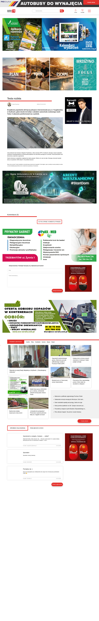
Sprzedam (26, 452)
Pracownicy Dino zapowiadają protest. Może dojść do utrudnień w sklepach (81, 382)
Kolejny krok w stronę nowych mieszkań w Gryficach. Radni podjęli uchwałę (81, 360)
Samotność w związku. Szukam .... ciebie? (36, 436)
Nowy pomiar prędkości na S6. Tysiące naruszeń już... (69, 405)
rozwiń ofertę (91, 2)
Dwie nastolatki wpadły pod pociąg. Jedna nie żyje (68, 402)
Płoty (32, 342)
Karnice (44, 342)
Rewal (52, 342)
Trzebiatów (37, 342)
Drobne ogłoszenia (17, 428)
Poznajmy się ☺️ (28, 469)
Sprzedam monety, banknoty (29, 455)
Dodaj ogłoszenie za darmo (36, 428)
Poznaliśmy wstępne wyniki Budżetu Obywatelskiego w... (70, 408)
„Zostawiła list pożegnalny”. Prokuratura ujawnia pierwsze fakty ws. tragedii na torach (38, 412)
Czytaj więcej (84, 421)
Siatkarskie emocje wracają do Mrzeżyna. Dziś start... (69, 399)
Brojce (48, 342)
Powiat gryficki (16, 341)
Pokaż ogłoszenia (57, 484)
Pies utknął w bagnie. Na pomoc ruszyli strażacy (68, 412)
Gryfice (28, 342)
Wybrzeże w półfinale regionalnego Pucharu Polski (68, 396)
